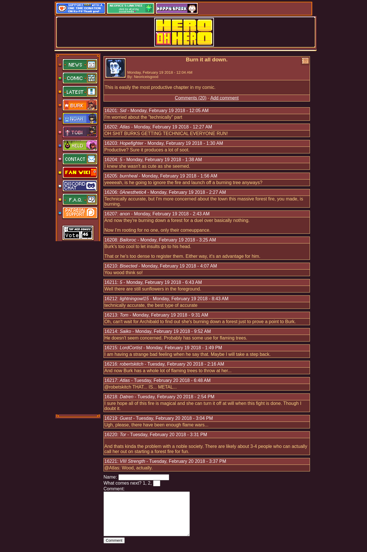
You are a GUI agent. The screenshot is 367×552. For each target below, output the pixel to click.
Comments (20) (190, 97)
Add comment (224, 97)
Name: (110, 477)
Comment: (114, 488)
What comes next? (123, 483)
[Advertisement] (78, 327)
